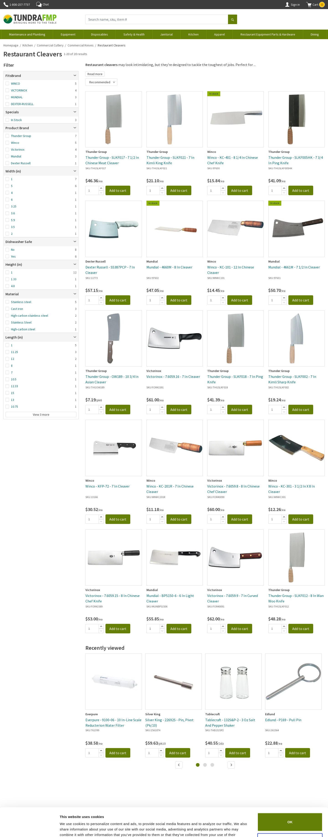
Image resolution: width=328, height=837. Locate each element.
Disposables (99, 34)
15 (12, 393)
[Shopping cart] (309, 4)
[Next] (231, 765)
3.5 (13, 227)
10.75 (14, 407)
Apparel (219, 34)
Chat (42, 4)
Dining (315, 34)
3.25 (13, 206)
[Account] (287, 4)
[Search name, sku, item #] (156, 19)
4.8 (13, 286)
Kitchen (193, 34)
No (13, 250)
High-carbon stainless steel (29, 316)
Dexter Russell (21, 163)
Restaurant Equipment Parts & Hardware (268, 34)
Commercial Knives (81, 45)
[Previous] (179, 765)
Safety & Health (134, 34)
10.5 (13, 379)
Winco (15, 143)
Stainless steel (21, 302)
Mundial (16, 156)
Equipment (68, 34)
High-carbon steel (23, 329)
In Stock (16, 120)
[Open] (75, 75)
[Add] (101, 188)
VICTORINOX (19, 90)
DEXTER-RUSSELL (22, 104)
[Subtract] (101, 193)
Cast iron (17, 309)
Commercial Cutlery (50, 45)
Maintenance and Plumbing (27, 34)
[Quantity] (92, 190)
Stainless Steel (21, 322)
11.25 (14, 352)
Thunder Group (21, 136)
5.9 (13, 220)
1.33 (13, 279)
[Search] (232, 19)
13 (12, 400)
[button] (315, 4)
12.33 (14, 386)
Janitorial (166, 34)
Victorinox (17, 149)
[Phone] (6, 4)
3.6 (13, 213)
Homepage (10, 45)
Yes (13, 256)
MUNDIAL (17, 97)
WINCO (15, 83)
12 (12, 359)
